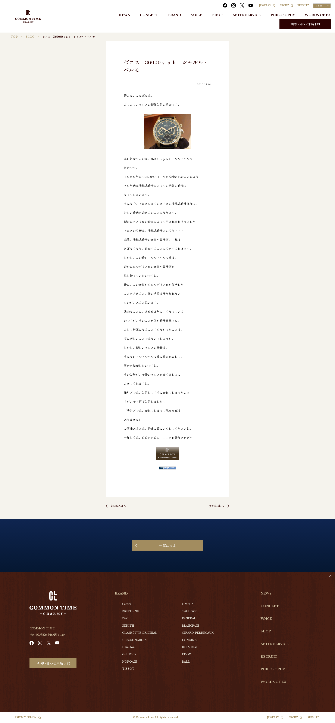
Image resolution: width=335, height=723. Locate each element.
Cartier (126, 604)
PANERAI (188, 618)
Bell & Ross (189, 647)
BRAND (174, 15)
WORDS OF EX (318, 15)
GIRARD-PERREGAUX (198, 632)
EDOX (186, 654)
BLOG (30, 36)
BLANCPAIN (190, 625)
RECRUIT (303, 5)
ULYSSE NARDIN (134, 640)
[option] (324, 720)
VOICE (196, 15)
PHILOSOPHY (283, 15)
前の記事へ (118, 506)
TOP (14, 36)
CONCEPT (149, 15)
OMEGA (187, 604)
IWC (125, 618)
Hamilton (128, 647)
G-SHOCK (129, 654)
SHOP (217, 15)
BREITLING (130, 611)
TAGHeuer (189, 611)
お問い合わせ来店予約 (305, 24)
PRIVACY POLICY (25, 717)
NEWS (124, 15)
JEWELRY (265, 5)
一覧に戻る (167, 545)
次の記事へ (216, 506)
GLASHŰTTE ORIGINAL (139, 632)
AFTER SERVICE (247, 15)
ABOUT (284, 5)
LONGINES (190, 640)
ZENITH (128, 625)
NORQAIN (129, 661)
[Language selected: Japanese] (322, 5)
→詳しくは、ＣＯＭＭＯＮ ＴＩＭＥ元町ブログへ (158, 437)
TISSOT (128, 668)
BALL (186, 661)
